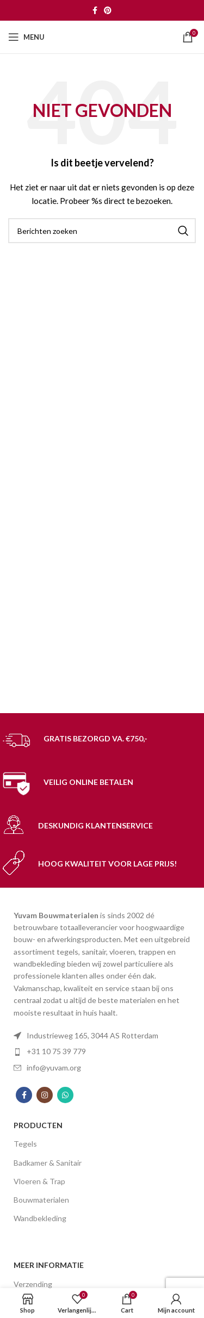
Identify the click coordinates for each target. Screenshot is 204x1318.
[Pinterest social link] (108, 10)
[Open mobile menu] (26, 37)
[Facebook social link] (95, 10)
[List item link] (102, 1051)
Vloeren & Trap (39, 1181)
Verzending (33, 1284)
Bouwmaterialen (41, 1199)
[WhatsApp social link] (65, 1095)
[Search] (102, 230)
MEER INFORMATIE (49, 1265)
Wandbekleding (40, 1218)
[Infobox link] (102, 740)
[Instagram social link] (44, 1095)
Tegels (25, 1143)
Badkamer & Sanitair (48, 1162)
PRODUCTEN (38, 1125)
